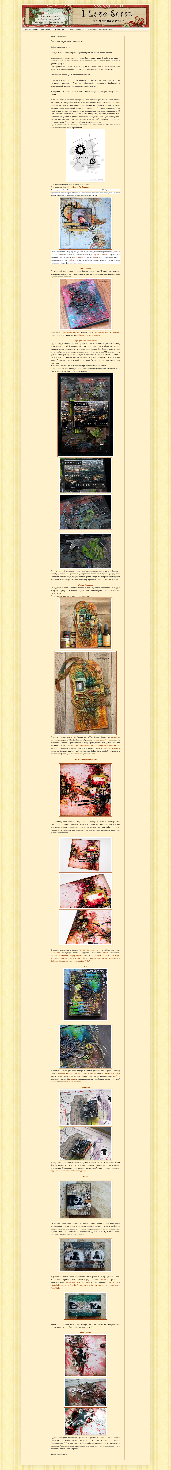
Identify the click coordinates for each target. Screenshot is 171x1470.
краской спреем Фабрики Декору (72, 1171)
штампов (105, 1279)
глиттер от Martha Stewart (71, 1285)
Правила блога (59, 29)
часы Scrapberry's (81, 745)
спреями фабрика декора (69, 1073)
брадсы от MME (75, 958)
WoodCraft (55, 1285)
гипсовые (116, 332)
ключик (115, 748)
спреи (58, 740)
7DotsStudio (84, 950)
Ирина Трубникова (80, 187)
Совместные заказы (76, 29)
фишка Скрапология (91, 958)
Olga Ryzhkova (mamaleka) (85, 340)
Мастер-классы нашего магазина (100, 29)
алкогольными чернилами (72, 1082)
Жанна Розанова (85, 585)
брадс (73, 1079)
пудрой (54, 1171)
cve (85, 966)
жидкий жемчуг (77, 257)
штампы (79, 754)
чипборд (71, 260)
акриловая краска (100, 254)
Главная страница (31, 29)
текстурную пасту (112, 1073)
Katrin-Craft (113, 1282)
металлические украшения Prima (104, 745)
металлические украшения (70, 955)
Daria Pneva (85, 268)
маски (73, 737)
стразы (88, 335)
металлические (101, 332)
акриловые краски (71, 332)
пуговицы (96, 335)
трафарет (80, 335)
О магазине (45, 29)
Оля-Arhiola (85, 1333)
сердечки (106, 748)
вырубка (73, 263)
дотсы (86, 1285)
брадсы (79, 263)
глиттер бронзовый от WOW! (78, 961)
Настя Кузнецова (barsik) (85, 759)
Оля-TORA (85, 1087)
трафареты (97, 257)
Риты (118, 102)
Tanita (85, 1176)
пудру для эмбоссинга (103, 740)
